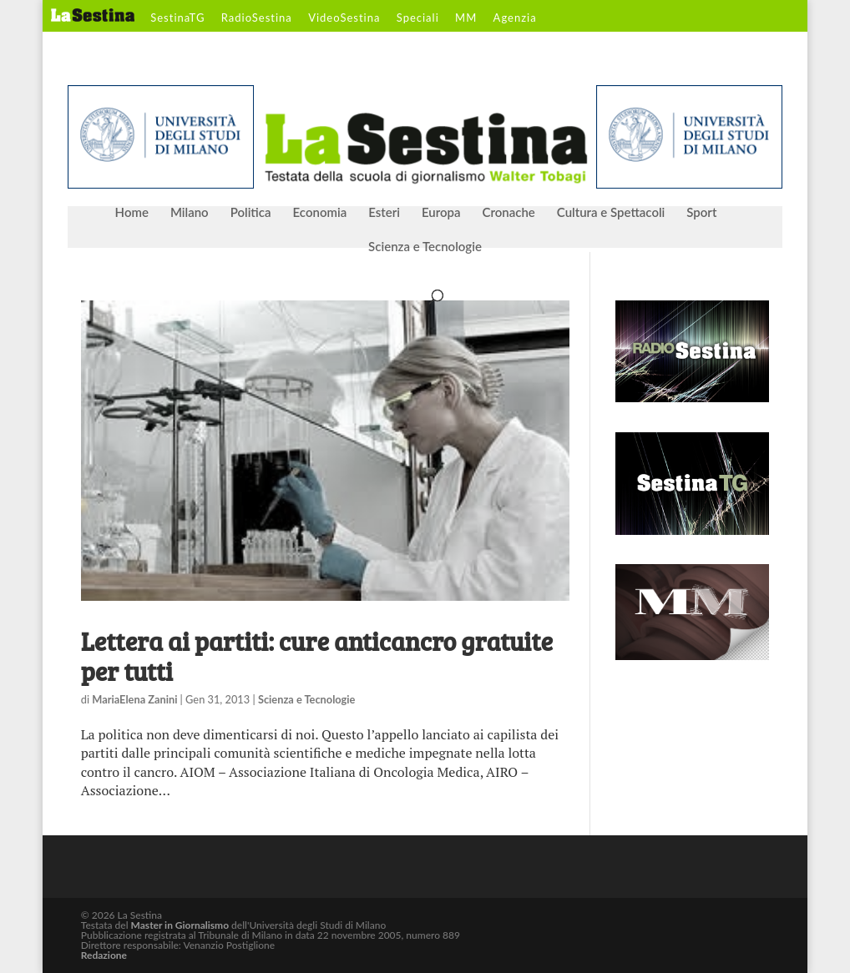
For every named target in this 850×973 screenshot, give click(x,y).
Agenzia (515, 18)
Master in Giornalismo (180, 925)
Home (132, 212)
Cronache (508, 212)
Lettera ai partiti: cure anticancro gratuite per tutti (317, 656)
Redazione (104, 955)
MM (466, 18)
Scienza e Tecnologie (425, 247)
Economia (320, 212)
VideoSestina (344, 18)
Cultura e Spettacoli (611, 212)
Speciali (418, 18)
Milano (189, 212)
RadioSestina (256, 18)
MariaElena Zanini (134, 699)
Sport (701, 212)
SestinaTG (177, 18)
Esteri (384, 212)
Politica (250, 212)
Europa (441, 212)
